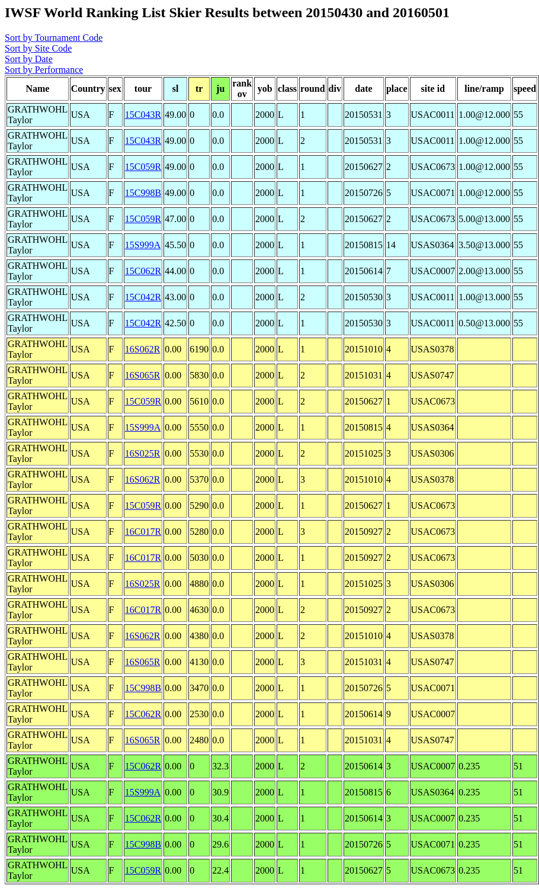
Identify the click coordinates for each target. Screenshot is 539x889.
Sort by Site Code (38, 48)
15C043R (143, 115)
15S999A (143, 245)
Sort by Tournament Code (53, 38)
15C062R (143, 271)
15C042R (143, 297)
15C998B (143, 193)
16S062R (143, 349)
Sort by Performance (44, 70)
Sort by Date (29, 59)
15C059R (143, 167)
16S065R (143, 375)
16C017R (143, 532)
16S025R (143, 453)
